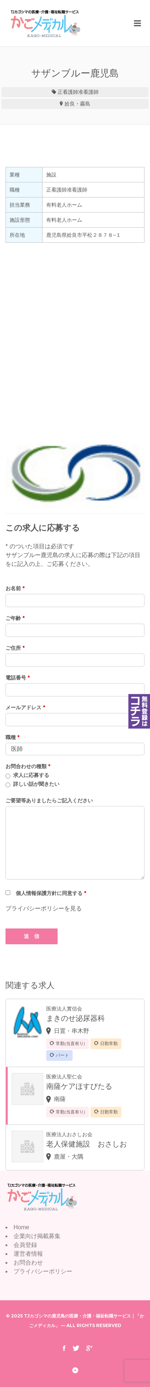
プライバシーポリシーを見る (44, 908)
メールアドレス (25, 707)
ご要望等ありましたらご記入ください (49, 800)
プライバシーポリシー (43, 1271)
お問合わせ (28, 1262)
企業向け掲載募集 (37, 1236)
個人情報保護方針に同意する (51, 893)
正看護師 (68, 92)
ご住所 (15, 648)
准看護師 (88, 92)
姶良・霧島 (77, 103)
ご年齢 (15, 618)
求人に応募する (31, 775)
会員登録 (25, 1245)
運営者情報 (28, 1254)
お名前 (15, 588)
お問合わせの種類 (28, 766)
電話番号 (18, 677)
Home (21, 1227)
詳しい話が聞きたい (36, 784)
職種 (12, 737)
